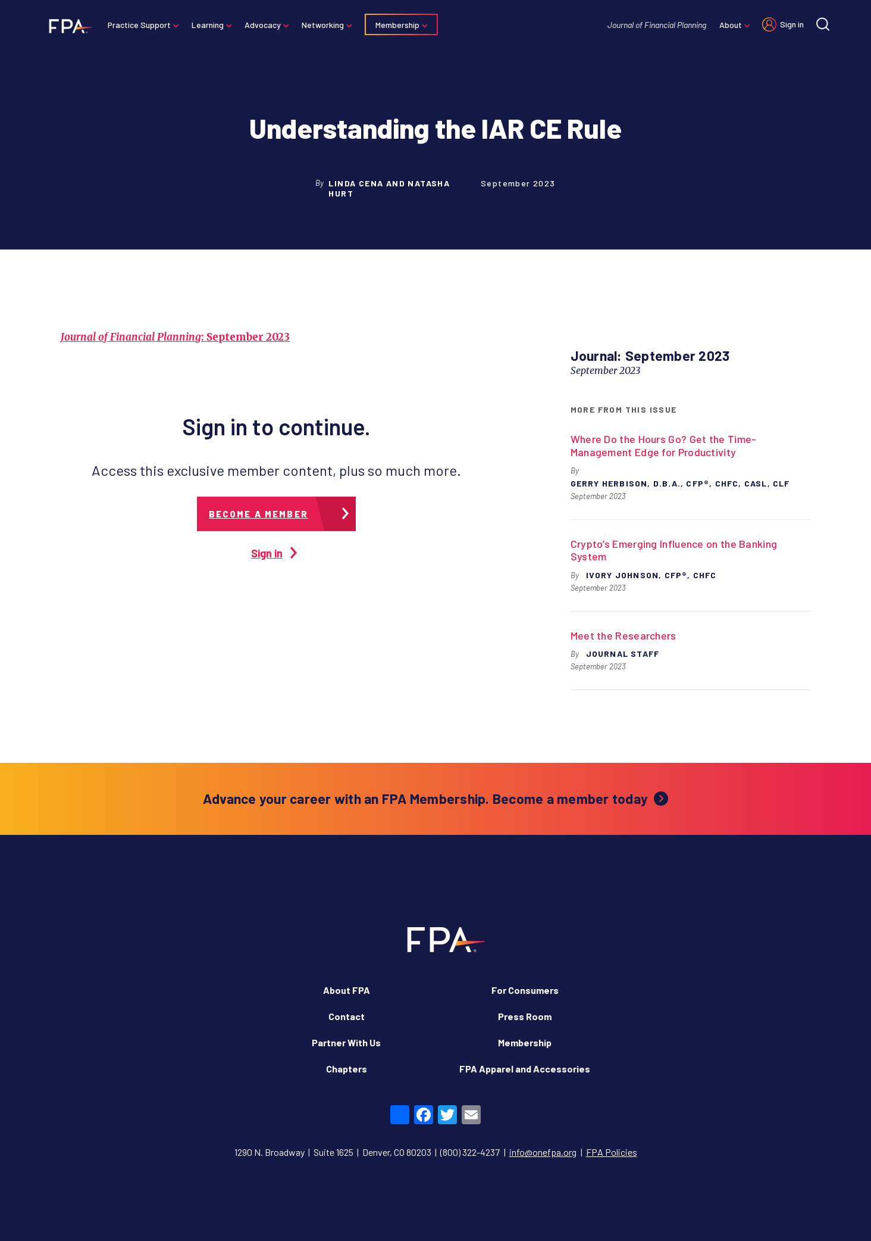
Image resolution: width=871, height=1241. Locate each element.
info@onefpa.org (543, 1152)
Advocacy (263, 25)
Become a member (258, 514)
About (730, 25)
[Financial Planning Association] (67, 25)
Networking (323, 25)
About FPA (346, 990)
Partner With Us (346, 1042)
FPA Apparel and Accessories (524, 1068)
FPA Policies (611, 1152)
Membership (397, 25)
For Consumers (525, 990)
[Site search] (822, 24)
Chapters (346, 1068)
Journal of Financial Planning (656, 25)
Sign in (792, 24)
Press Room (525, 1016)
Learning (208, 25)
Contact (346, 1016)
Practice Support (139, 25)
